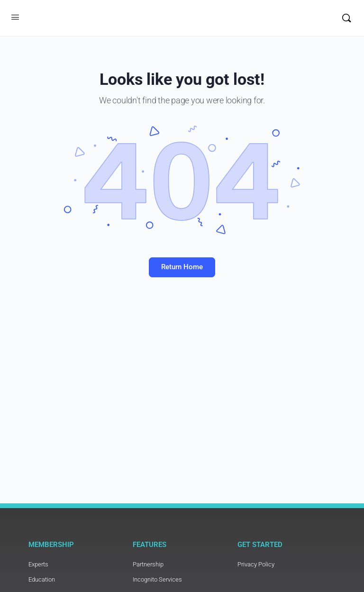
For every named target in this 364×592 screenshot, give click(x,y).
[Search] (346, 18)
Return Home (182, 267)
